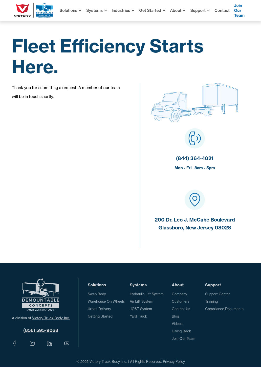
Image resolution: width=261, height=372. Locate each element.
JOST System (141, 309)
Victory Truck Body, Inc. (51, 318)
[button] (73, 10)
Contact (222, 10)
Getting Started (100, 316)
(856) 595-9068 (40, 330)
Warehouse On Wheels (106, 301)
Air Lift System (141, 301)
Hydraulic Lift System (147, 294)
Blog (175, 316)
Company (179, 294)
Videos (177, 324)
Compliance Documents (224, 309)
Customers (180, 301)
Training (211, 301)
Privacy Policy (174, 361)
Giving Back (181, 331)
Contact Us (181, 309)
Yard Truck (138, 316)
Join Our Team (239, 10)
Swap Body (97, 294)
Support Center (217, 294)
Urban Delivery (99, 309)
